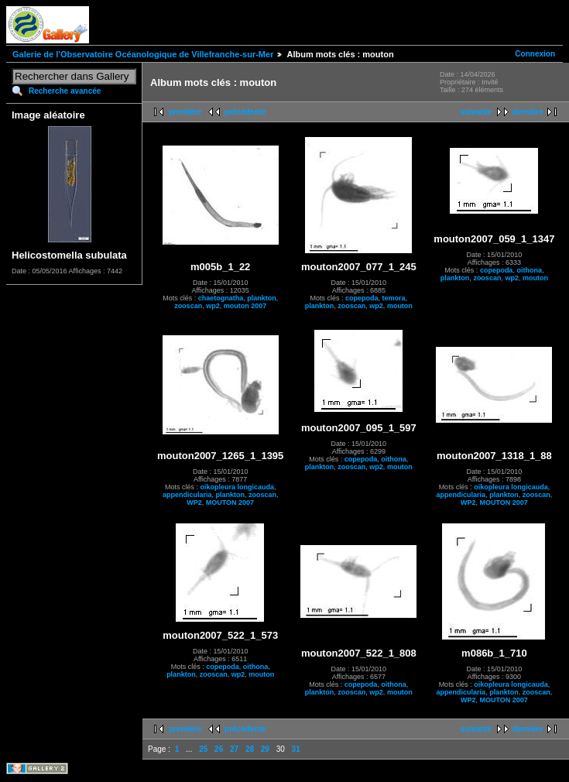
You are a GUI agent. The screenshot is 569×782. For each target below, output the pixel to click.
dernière (527, 112)
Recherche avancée (65, 91)
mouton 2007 (245, 306)
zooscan (188, 306)
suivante (476, 112)
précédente (245, 112)
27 (234, 749)
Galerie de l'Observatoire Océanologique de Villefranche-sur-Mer (142, 54)
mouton (400, 306)
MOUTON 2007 (230, 502)
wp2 (213, 306)
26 (218, 749)
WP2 (194, 502)
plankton (261, 298)
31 (296, 749)
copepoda (362, 298)
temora (394, 298)
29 (265, 749)
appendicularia (187, 495)
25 (203, 749)
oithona (529, 270)
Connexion (535, 54)
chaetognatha (221, 298)
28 (249, 749)
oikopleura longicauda (237, 487)
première (185, 112)
